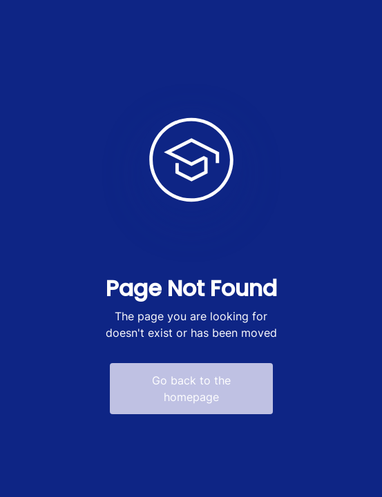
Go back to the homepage (191, 388)
